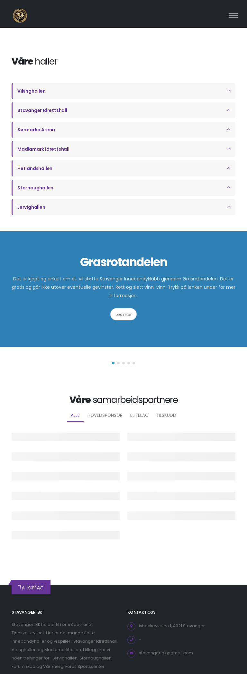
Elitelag (139, 415)
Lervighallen (31, 207)
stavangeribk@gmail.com (166, 653)
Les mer (123, 314)
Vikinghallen (31, 91)
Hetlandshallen (34, 168)
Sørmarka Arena (36, 129)
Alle (75, 415)
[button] (113, 363)
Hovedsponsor (105, 415)
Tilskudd (166, 415)
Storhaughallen (35, 188)
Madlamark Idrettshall (43, 149)
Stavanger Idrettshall (42, 110)
